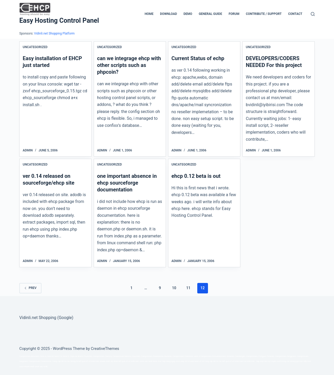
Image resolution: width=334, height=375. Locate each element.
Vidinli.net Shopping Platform (54, 33)
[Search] (313, 14)
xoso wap (180, 361)
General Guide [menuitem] (210, 14)
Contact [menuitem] (295, 14)
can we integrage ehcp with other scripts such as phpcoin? (129, 65)
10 (174, 288)
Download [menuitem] (168, 14)
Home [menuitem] (149, 14)
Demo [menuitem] (187, 14)
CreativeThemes (105, 348)
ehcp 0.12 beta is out (195, 176)
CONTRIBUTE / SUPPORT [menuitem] (264, 14)
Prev (30, 288)
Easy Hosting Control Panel (59, 20)
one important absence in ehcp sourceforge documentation (127, 183)
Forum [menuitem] (234, 14)
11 (188, 288)
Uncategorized (35, 47)
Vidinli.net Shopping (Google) (46, 317)
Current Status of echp (197, 58)
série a (197, 356)
